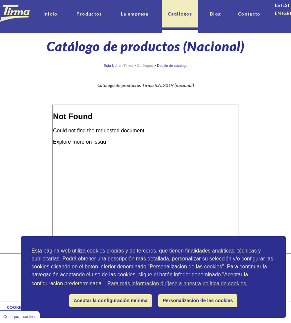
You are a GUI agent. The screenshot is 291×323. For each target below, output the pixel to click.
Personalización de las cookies (198, 300)
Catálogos (145, 66)
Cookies (15, 307)
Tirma (128, 66)
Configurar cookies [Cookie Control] (19, 316)
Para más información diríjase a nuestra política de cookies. (177, 283)
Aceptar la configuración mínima (111, 300)
